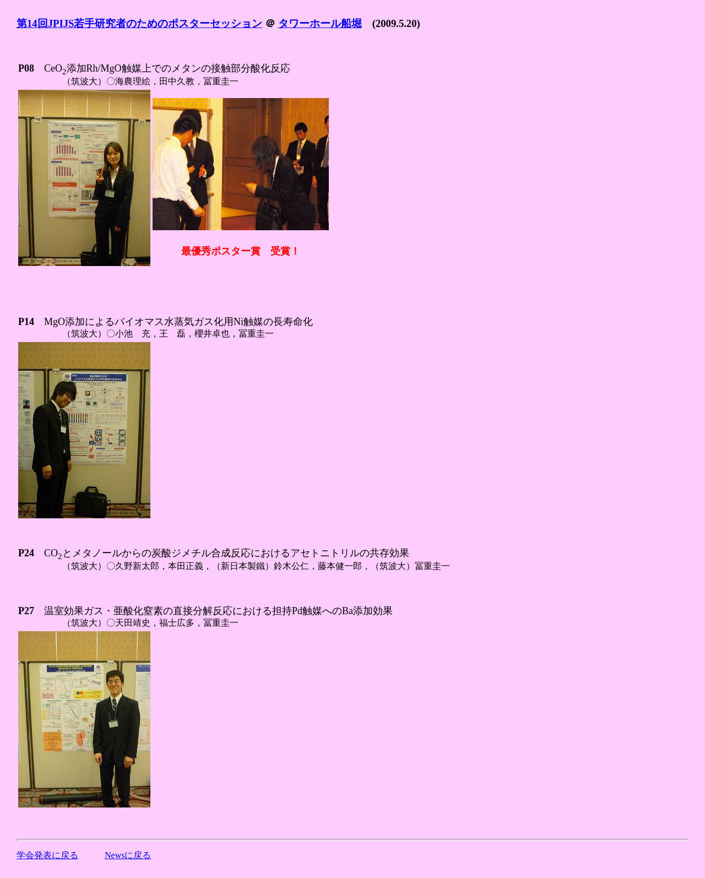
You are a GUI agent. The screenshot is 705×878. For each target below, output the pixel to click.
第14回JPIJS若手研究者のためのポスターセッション (139, 23)
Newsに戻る (128, 855)
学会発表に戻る (47, 855)
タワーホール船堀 (320, 23)
